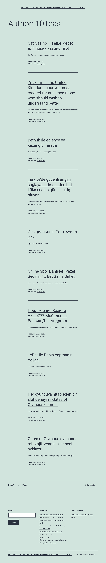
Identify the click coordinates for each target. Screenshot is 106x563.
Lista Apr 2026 (44, 537)
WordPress (93, 554)
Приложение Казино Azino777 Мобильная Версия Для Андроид (47, 315)
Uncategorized (41, 64)
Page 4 (25, 485)
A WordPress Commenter (79, 514)
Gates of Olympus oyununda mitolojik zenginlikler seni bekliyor (53, 443)
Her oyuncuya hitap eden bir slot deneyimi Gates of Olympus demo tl (52, 399)
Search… (11, 510)
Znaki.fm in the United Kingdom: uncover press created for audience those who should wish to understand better (51, 93)
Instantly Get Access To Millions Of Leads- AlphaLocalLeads (53, 7)
